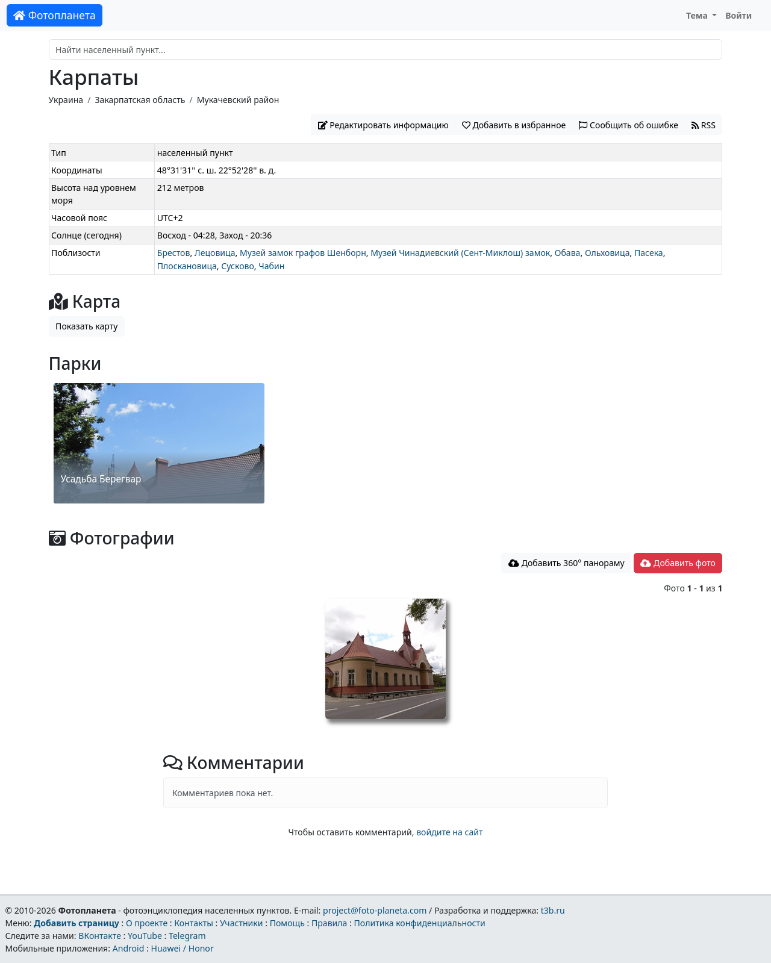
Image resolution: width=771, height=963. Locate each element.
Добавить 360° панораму (566, 563)
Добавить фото (677, 563)
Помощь (287, 923)
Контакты (193, 923)
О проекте (146, 923)
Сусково (237, 266)
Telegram (187, 935)
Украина (66, 99)
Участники (241, 923)
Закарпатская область (140, 99)
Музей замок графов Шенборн (303, 252)
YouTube (145, 935)
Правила (329, 923)
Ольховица (607, 252)
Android (129, 948)
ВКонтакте (99, 935)
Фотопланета (54, 15)
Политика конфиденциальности (419, 923)
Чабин (271, 266)
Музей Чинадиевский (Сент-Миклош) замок (460, 252)
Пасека (648, 252)
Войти (738, 15)
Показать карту (86, 326)
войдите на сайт (449, 832)
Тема (698, 15)
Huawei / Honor (182, 948)
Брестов (173, 252)
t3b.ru (553, 910)
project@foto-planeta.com (374, 910)
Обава (568, 252)
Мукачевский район (238, 99)
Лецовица (215, 252)
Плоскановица (187, 266)
